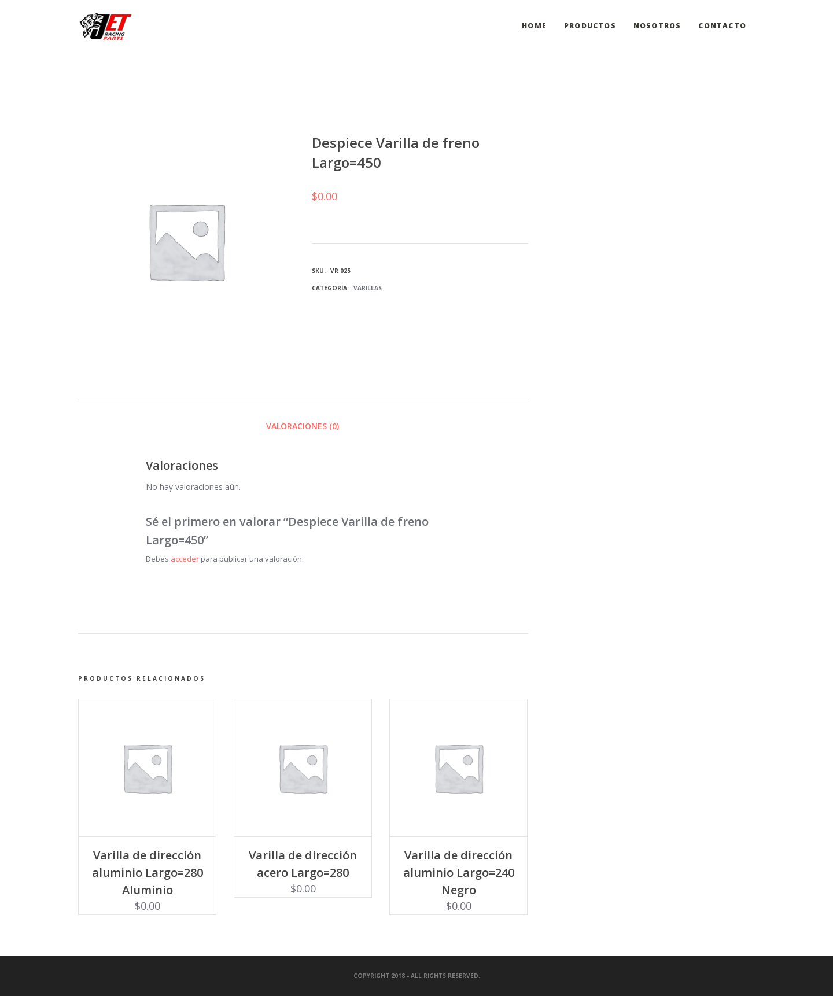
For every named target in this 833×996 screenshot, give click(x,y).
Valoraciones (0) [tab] (302, 425)
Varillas (367, 288)
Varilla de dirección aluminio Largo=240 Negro (458, 872)
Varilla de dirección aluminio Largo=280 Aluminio (147, 872)
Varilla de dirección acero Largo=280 (303, 863)
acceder (185, 559)
